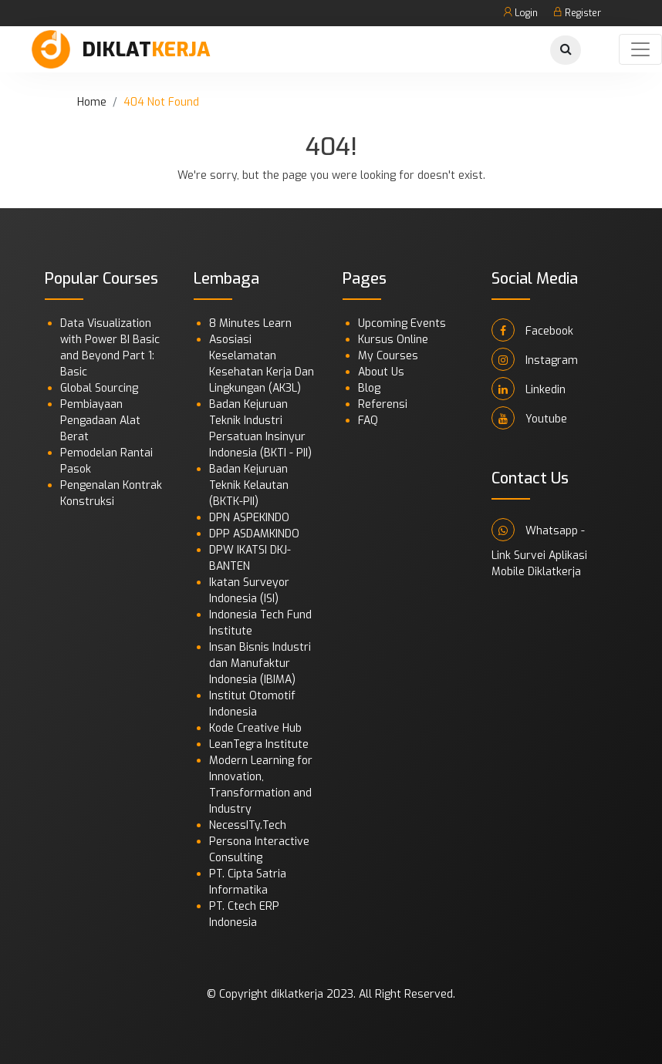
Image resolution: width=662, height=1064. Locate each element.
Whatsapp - (538, 529)
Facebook (532, 330)
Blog (369, 388)
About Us (381, 372)
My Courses (388, 355)
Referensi (382, 404)
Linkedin (528, 388)
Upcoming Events (402, 323)
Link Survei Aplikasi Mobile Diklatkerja (539, 563)
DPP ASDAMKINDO (254, 534)
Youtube (529, 417)
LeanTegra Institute (259, 744)
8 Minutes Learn (250, 323)
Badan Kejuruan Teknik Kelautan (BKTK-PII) (249, 485)
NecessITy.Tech (247, 825)
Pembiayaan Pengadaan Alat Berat (100, 420)
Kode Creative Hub (255, 728)
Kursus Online (393, 339)
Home (91, 102)
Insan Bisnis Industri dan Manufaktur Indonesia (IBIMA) (260, 663)
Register (577, 13)
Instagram (534, 359)
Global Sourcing (99, 388)
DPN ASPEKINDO (249, 517)
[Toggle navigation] (640, 49)
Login (520, 13)
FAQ (368, 420)
